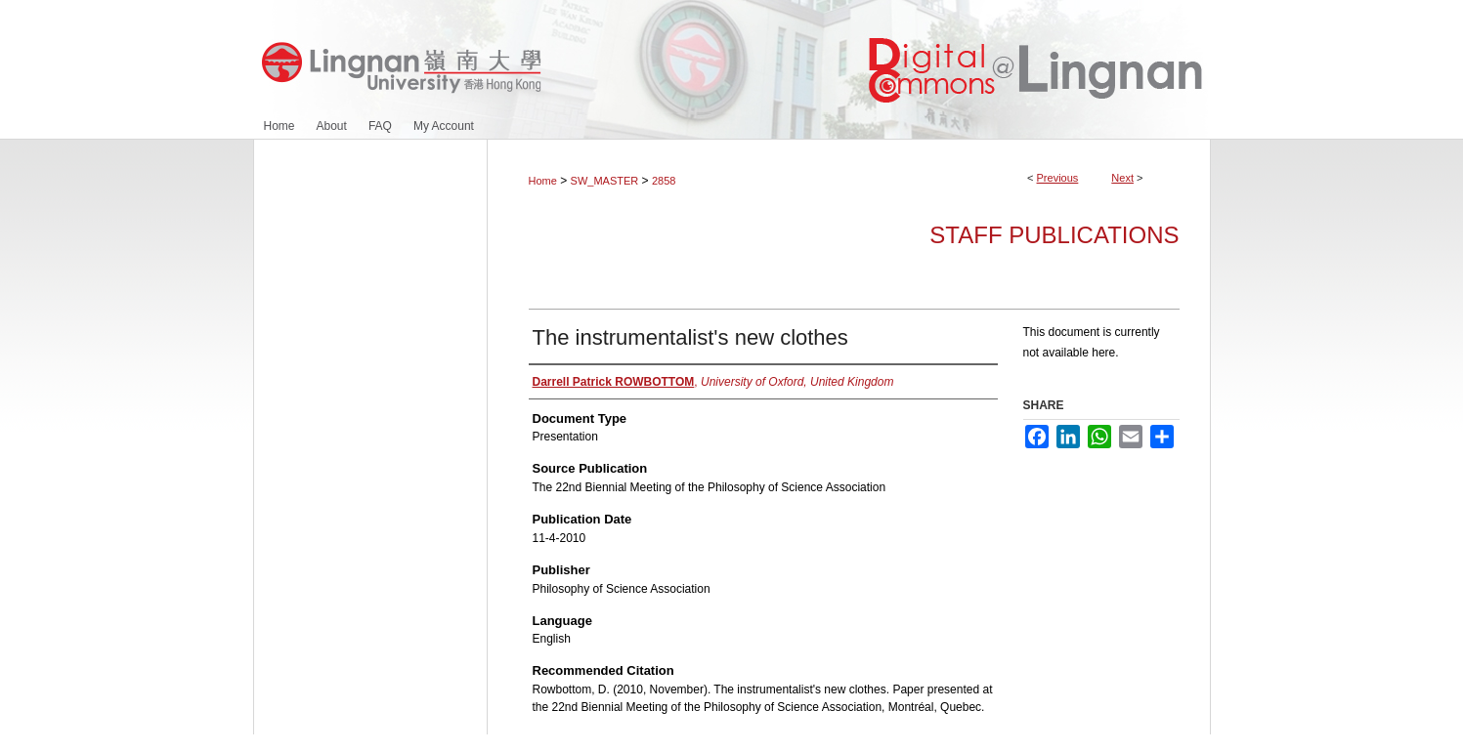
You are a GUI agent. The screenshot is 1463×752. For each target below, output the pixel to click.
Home (543, 181)
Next (1122, 178)
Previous (1058, 178)
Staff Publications (1054, 235)
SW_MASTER (605, 181)
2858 (663, 181)
